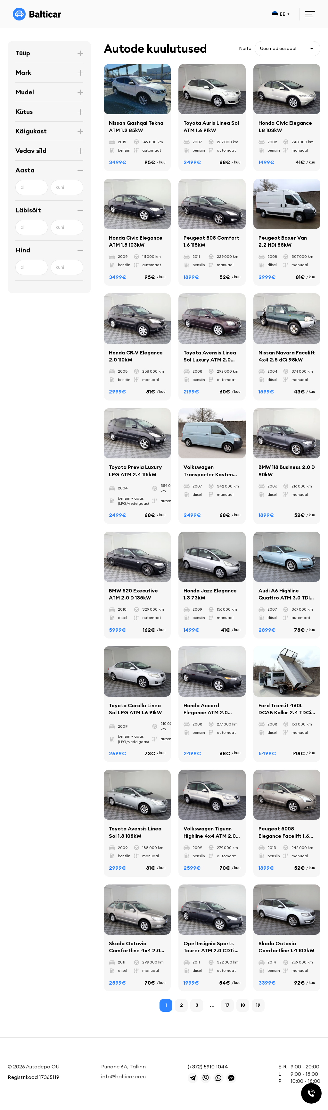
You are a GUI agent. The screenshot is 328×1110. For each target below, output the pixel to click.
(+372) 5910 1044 (208, 1066)
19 (258, 1005)
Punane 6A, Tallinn (123, 1066)
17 (227, 1005)
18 (243, 1005)
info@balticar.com (123, 1076)
